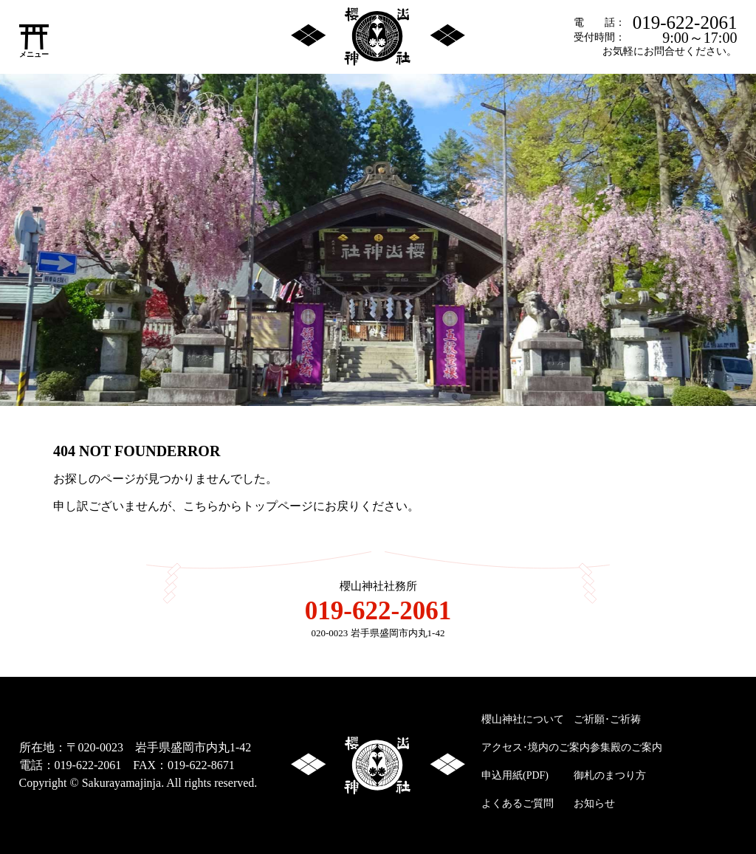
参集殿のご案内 (626, 747)
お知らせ (594, 803)
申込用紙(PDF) (515, 775)
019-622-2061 (685, 22)
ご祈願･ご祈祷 (607, 719)
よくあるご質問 (517, 803)
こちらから (212, 506)
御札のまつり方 (610, 775)
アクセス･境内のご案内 (535, 747)
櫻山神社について (522, 719)
